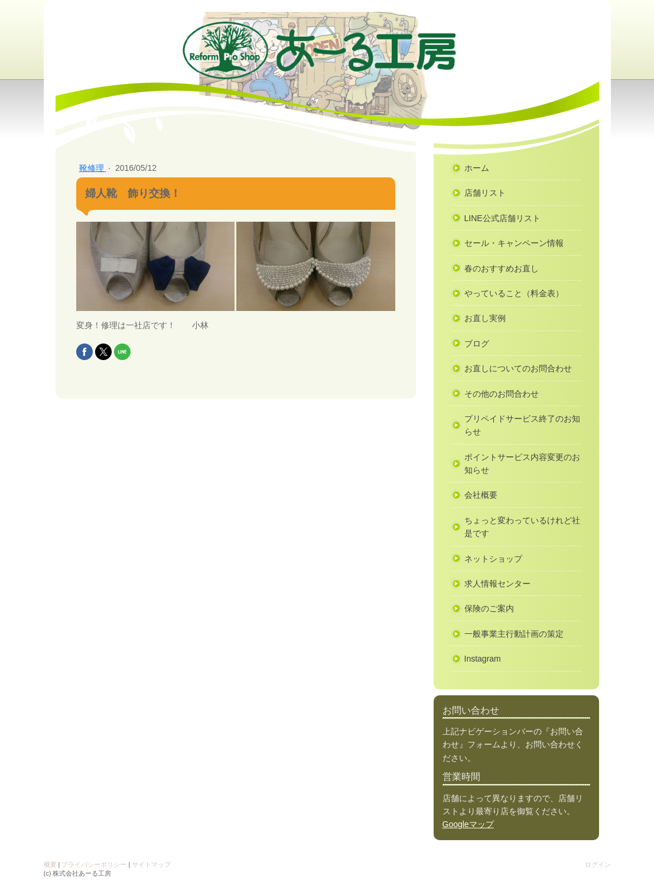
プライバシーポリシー (93, 864)
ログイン (598, 864)
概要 (50, 864)
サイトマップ (151, 864)
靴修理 (92, 168)
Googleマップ (468, 824)
